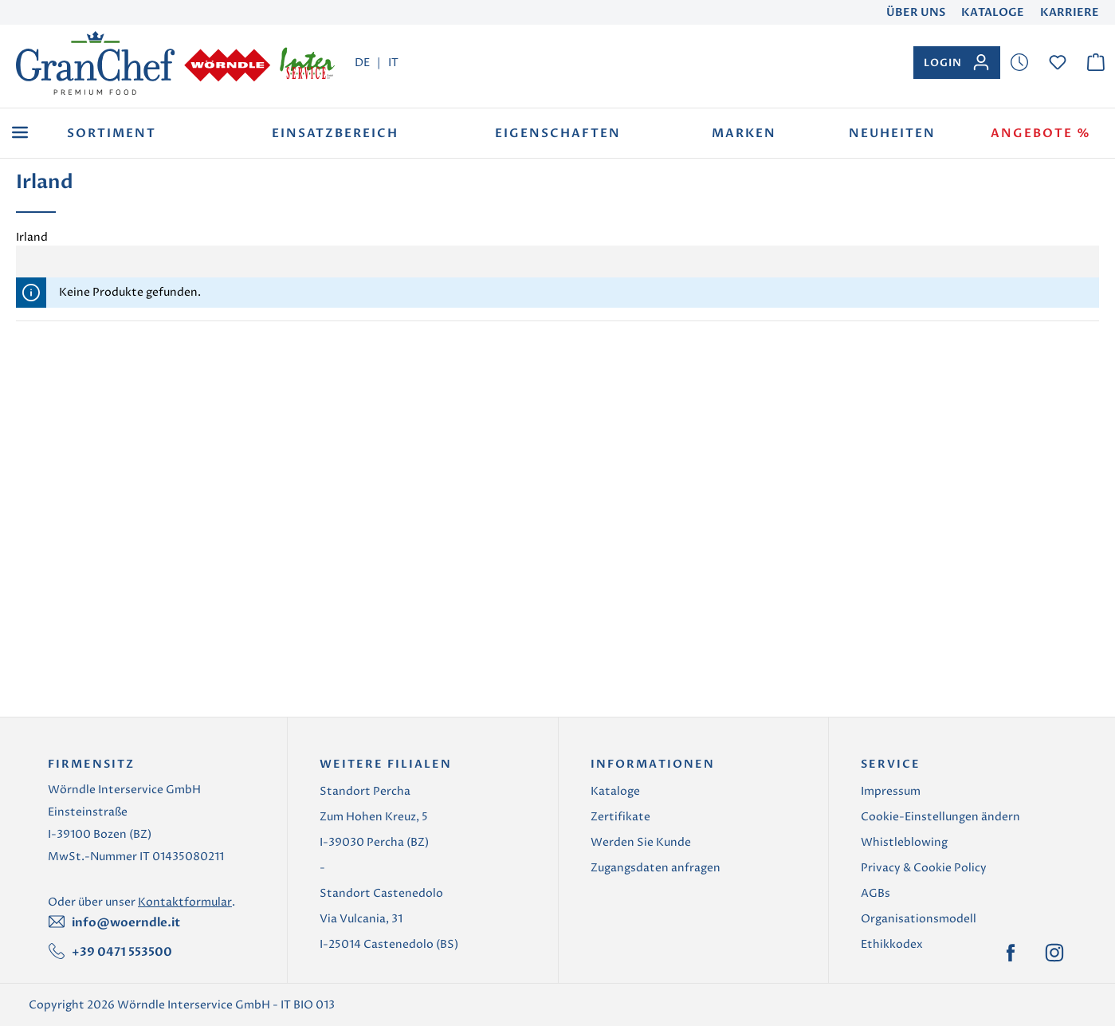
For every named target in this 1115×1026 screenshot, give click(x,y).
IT (393, 62)
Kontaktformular (185, 902)
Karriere (1069, 12)
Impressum (891, 791)
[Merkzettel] (1019, 62)
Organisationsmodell (918, 918)
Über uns (915, 12)
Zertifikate (620, 816)
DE (362, 62)
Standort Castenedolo (381, 893)
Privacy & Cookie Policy (924, 867)
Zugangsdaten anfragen (655, 867)
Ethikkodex (892, 944)
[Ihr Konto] (956, 62)
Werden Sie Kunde (641, 842)
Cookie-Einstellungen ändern (940, 816)
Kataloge (992, 12)
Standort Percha (365, 791)
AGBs (875, 893)
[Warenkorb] (1096, 62)
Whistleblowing (904, 842)
